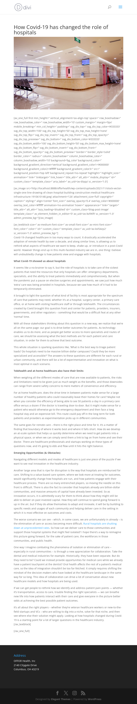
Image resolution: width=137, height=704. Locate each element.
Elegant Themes (60, 699)
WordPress (94, 699)
